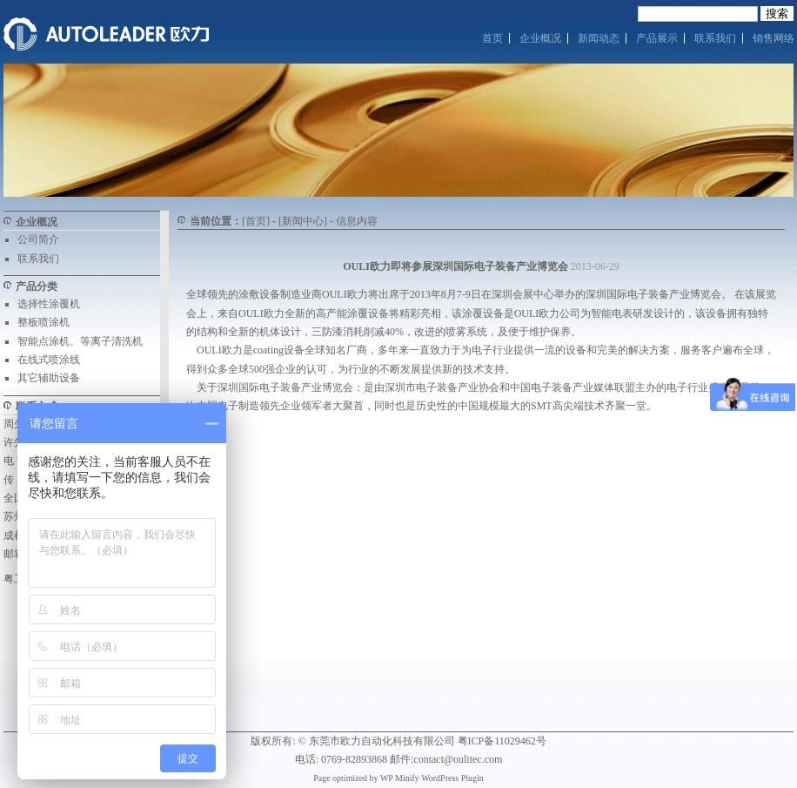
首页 (492, 38)
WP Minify (399, 778)
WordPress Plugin (452, 778)
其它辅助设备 (48, 378)
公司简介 (38, 239)
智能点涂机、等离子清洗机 (80, 341)
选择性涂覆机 (48, 304)
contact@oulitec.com (457, 759)
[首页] (256, 221)
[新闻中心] (302, 221)
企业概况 (540, 38)
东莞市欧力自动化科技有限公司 (382, 741)
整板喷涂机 (43, 322)
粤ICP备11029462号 (502, 741)
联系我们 (715, 38)
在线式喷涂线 (48, 360)
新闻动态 (599, 38)
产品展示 (657, 38)
